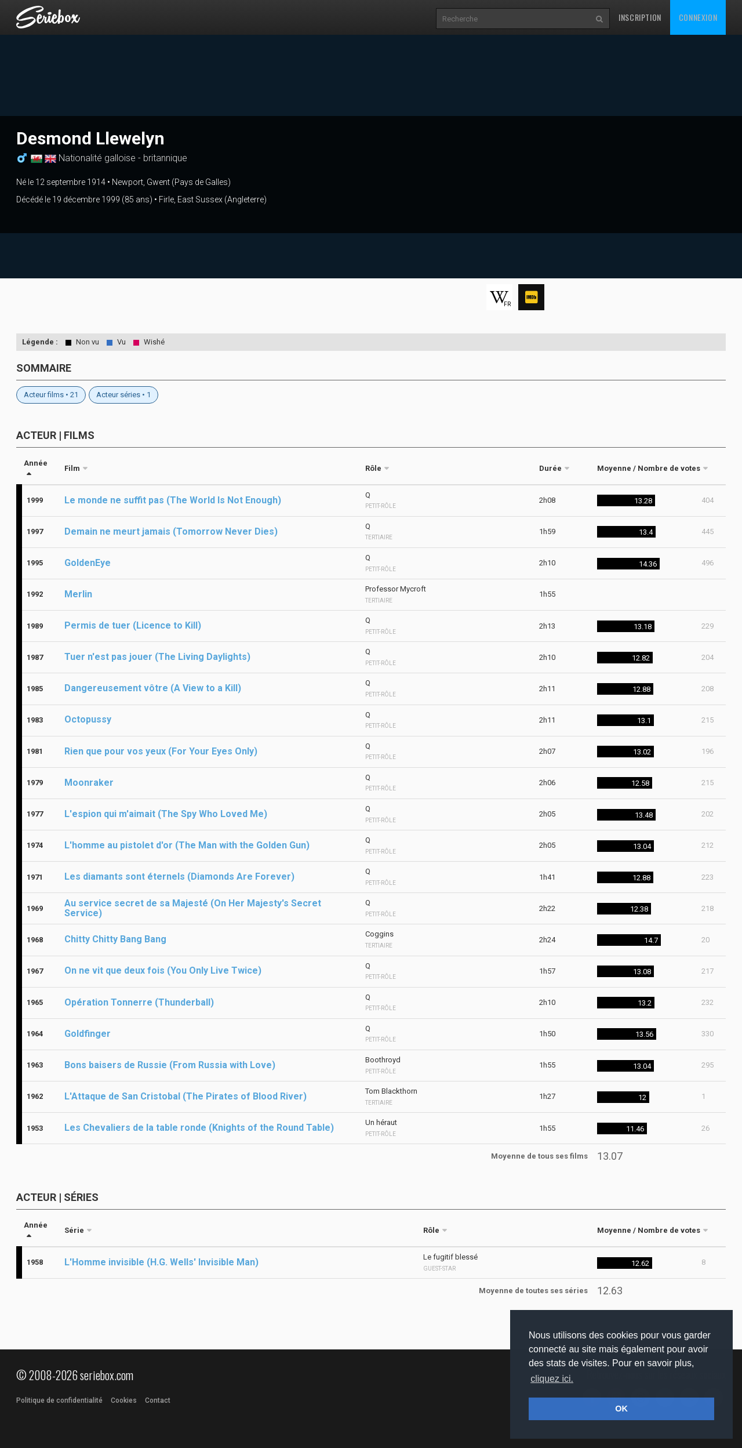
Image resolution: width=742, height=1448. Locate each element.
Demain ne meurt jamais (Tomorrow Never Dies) (171, 531)
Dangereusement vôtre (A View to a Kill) (152, 688)
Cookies (124, 1400)
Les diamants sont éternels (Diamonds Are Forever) (179, 876)
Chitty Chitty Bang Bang (115, 939)
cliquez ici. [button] (551, 1379)
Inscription (640, 17)
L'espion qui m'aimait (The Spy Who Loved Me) (165, 814)
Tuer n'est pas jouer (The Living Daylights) (157, 657)
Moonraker (89, 782)
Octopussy (87, 719)
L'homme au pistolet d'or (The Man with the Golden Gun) (187, 845)
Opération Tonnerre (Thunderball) (139, 1002)
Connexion (698, 17)
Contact (157, 1400)
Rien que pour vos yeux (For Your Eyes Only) (160, 751)
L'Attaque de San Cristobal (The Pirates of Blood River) (185, 1096)
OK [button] (621, 1408)
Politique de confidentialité (59, 1400)
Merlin (78, 594)
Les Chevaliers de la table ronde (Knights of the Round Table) (199, 1128)
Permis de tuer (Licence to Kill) (132, 625)
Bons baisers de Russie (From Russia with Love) (169, 1065)
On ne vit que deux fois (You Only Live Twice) (162, 970)
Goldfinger (87, 1034)
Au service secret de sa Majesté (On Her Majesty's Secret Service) (192, 908)
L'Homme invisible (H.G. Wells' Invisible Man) (161, 1262)
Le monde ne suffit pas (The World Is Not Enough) (172, 500)
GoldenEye (87, 563)
